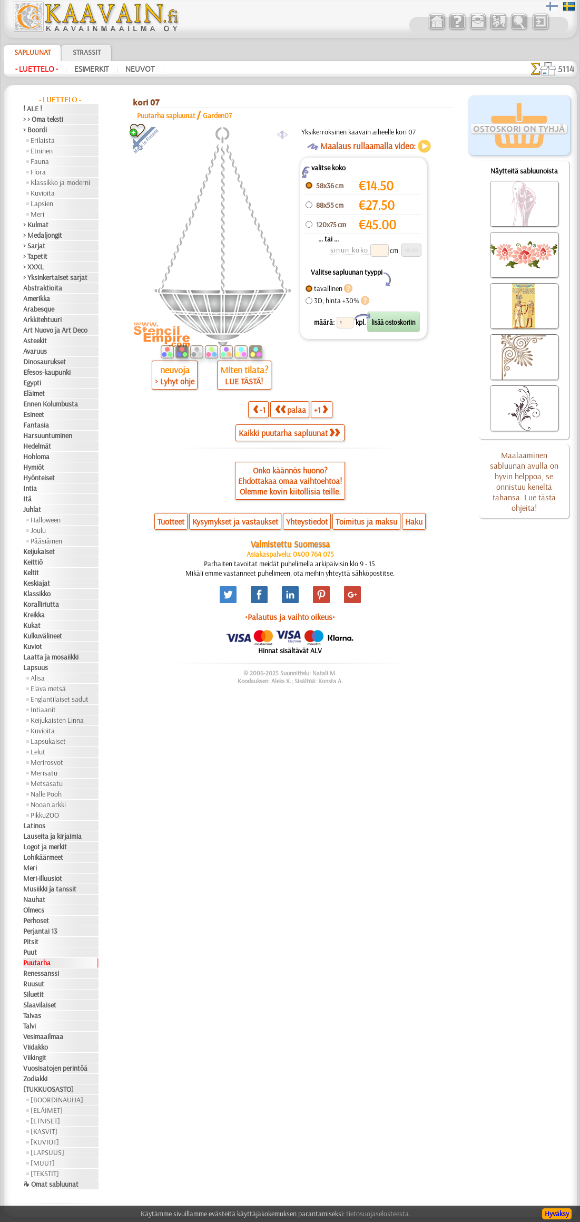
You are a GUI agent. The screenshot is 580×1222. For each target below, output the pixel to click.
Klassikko (37, 593)
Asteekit (35, 340)
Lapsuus (35, 667)
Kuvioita (43, 193)
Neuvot (140, 69)
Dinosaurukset (44, 361)
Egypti (32, 382)
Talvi (29, 1026)
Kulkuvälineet (42, 636)
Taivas (32, 1015)
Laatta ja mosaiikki (50, 657)
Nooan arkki (48, 804)
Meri (37, 214)
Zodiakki (35, 1078)
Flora (38, 172)
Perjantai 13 (40, 931)
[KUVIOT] (45, 1142)
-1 (259, 409)
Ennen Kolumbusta (50, 404)
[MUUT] (43, 1163)
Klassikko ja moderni (60, 182)
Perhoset (36, 920)
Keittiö (33, 562)
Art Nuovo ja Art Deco (55, 330)
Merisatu (44, 773)
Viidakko (35, 1047)
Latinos (34, 825)
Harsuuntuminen (47, 435)
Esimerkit (91, 69)
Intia (30, 488)
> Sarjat (34, 245)
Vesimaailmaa (43, 1036)
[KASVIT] (44, 1131)
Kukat (32, 625)
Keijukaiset (39, 551)
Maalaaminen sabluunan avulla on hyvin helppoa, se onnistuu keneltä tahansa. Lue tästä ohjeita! (524, 481)
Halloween (46, 520)
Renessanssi (41, 973)
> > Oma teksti (43, 119)
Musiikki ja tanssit (49, 889)
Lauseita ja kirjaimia (52, 836)
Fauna (40, 161)
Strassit (87, 52)
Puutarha (37, 962)
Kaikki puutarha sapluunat (289, 433)
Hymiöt (33, 467)
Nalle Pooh (46, 794)
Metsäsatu (47, 783)
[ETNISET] (45, 1121)
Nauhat (34, 899)
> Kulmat (35, 224)
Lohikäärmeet (43, 857)
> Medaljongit (42, 235)
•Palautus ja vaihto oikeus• (290, 617)
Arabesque (38, 309)
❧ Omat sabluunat (50, 1184)
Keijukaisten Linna (57, 720)
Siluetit (33, 994)
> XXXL (33, 266)
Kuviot (32, 646)
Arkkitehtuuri (42, 319)
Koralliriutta (41, 604)
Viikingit (34, 1057)
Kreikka (34, 614)
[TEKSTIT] (45, 1173)
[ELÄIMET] (47, 1110)
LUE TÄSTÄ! (244, 381)
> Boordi (35, 129)
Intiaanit (43, 709)
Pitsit (30, 941)
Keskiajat (36, 583)
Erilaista (43, 140)
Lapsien (42, 203)
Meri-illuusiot (42, 878)
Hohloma (36, 456)
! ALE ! (32, 108)
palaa (290, 409)
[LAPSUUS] (47, 1152)
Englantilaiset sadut (60, 699)
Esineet (33, 414)
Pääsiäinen (46, 541)
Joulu (38, 530)
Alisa (38, 678)
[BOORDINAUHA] (57, 1099)
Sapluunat (32, 52)
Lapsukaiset (48, 741)
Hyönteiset (39, 477)
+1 (321, 409)
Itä (27, 498)
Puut (30, 952)
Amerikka (36, 298)
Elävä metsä (48, 688)
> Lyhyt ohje (174, 381)
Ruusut (33, 983)
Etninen (42, 151)
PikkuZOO (45, 815)
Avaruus (35, 351)
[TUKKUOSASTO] (48, 1089)
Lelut (38, 752)
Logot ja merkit (45, 846)
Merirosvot (47, 762)
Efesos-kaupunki (47, 372)
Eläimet (34, 393)
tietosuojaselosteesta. (378, 1213)
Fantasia (36, 425)
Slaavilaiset (39, 1005)
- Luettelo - (36, 69)
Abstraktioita (42, 288)
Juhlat (32, 509)
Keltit (31, 572)
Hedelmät (37, 446)
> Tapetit (35, 256)
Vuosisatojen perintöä (55, 1068)
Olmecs (33, 910)
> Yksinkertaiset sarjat (55, 277)
